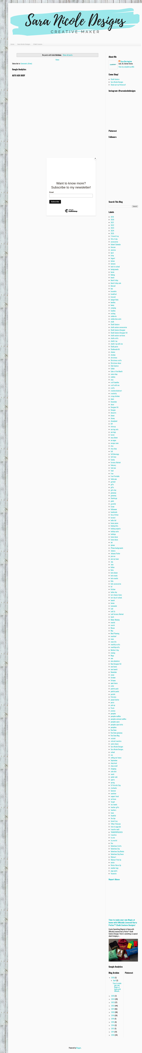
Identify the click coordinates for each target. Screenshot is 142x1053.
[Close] (95, 158)
